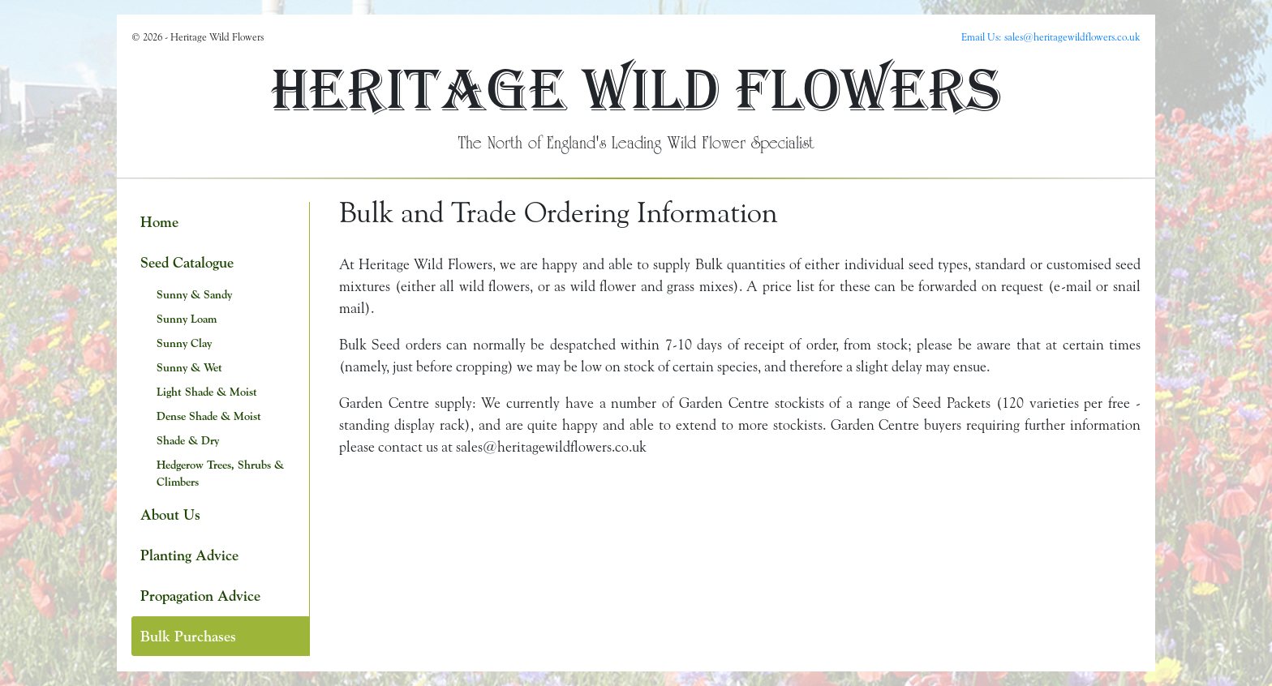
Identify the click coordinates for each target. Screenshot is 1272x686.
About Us (170, 514)
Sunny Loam (187, 318)
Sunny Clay (184, 343)
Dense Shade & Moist (209, 415)
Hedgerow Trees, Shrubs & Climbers (220, 473)
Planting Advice (189, 555)
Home (159, 221)
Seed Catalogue (187, 262)
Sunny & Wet (189, 367)
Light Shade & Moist (207, 391)
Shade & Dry (188, 440)
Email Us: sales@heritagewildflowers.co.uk (1051, 36)
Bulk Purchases (188, 636)
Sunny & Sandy (194, 294)
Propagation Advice (200, 595)
